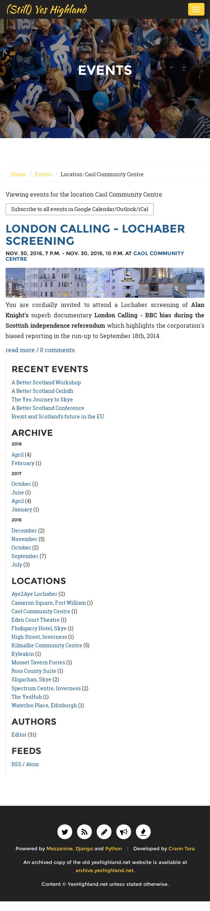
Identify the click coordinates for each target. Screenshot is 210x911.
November (24, 539)
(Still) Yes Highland (46, 9)
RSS (16, 764)
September (25, 556)
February (22, 463)
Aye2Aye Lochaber (34, 593)
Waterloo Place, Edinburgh (44, 705)
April (17, 454)
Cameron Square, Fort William (48, 602)
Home (18, 174)
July (16, 564)
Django (84, 848)
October (21, 483)
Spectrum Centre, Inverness (46, 688)
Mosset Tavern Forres (38, 662)
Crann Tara (182, 848)
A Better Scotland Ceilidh (42, 390)
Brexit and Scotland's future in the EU (57, 416)
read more (20, 350)
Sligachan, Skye (31, 679)
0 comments (57, 350)
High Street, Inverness (39, 636)
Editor (19, 734)
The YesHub (26, 696)
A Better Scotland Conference (47, 407)
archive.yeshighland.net (104, 870)
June (17, 492)
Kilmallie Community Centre (46, 645)
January (21, 509)
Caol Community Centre (40, 611)
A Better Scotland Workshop (46, 382)
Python (113, 848)
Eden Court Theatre (35, 619)
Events (43, 174)
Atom (32, 764)
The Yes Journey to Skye (42, 399)
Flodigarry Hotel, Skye (39, 628)
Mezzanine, (60, 848)
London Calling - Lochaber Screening (95, 235)
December (24, 530)
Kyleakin (22, 653)
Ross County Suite (33, 670)
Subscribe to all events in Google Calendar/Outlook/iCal (79, 209)
